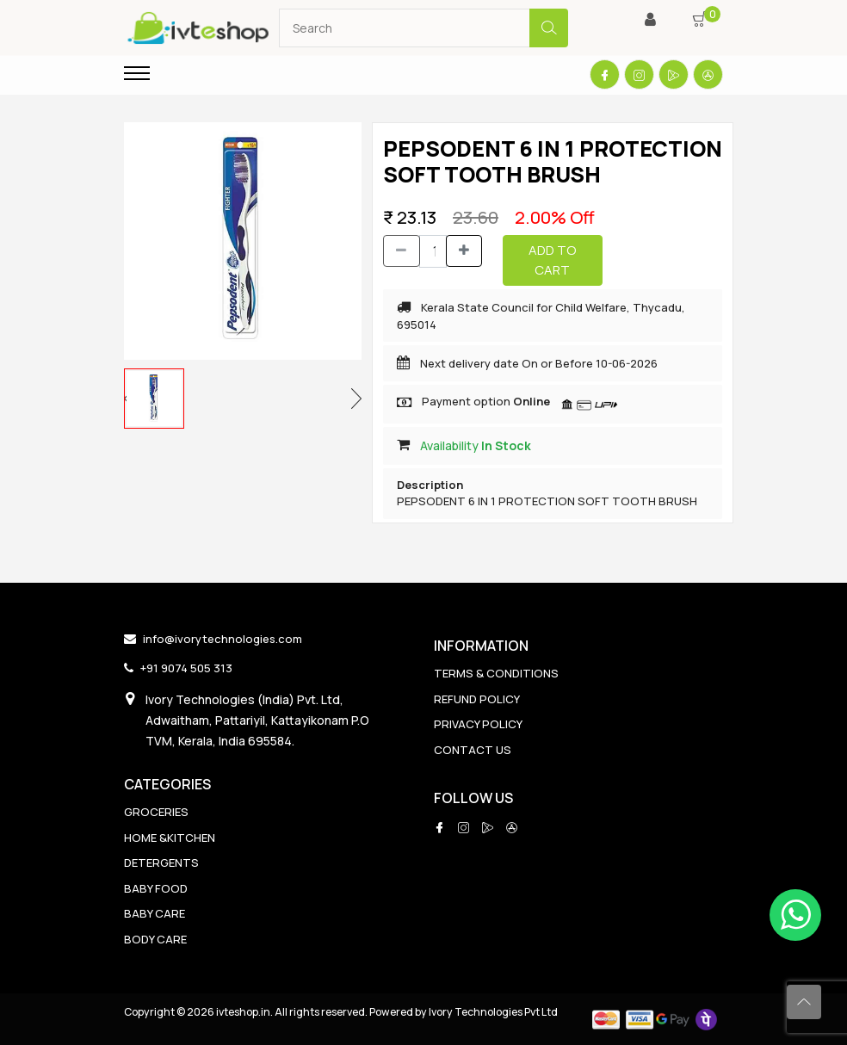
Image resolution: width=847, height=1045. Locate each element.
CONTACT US (472, 749)
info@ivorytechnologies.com (222, 638)
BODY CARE (155, 939)
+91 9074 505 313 (186, 668)
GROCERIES (156, 811)
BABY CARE (154, 913)
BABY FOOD (156, 888)
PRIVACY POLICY (478, 724)
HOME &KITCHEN (169, 837)
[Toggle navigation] (137, 73)
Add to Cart (552, 260)
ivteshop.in (243, 1012)
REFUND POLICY (477, 699)
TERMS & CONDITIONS (496, 673)
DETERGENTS (161, 862)
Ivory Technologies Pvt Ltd (493, 1012)
